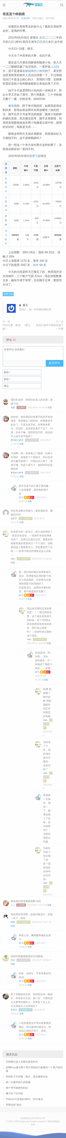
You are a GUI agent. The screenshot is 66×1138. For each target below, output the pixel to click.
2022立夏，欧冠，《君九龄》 (16, 327)
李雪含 (14, 1010)
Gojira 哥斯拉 (33, 5)
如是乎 (14, 518)
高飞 (21, 497)
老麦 (13, 407)
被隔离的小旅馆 (35, 70)
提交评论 (54, 362)
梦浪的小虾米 (17, 440)
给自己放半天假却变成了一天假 (49, 327)
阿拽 (13, 922)
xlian (13, 559)
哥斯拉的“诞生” (14, 1104)
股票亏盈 (34, 155)
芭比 (13, 960)
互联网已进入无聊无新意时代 (22, 1061)
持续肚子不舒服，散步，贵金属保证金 (27, 1076)
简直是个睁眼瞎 (14, 14)
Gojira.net (24, 1121)
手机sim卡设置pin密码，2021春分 (24, 1099)
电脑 (14, 105)
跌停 (36, 264)
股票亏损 (8, 294)
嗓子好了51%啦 (14, 1093)
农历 (42, 37)
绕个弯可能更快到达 (17, 1087)
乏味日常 (25, 18)
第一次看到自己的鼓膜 (18, 1082)
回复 (50, 407)
